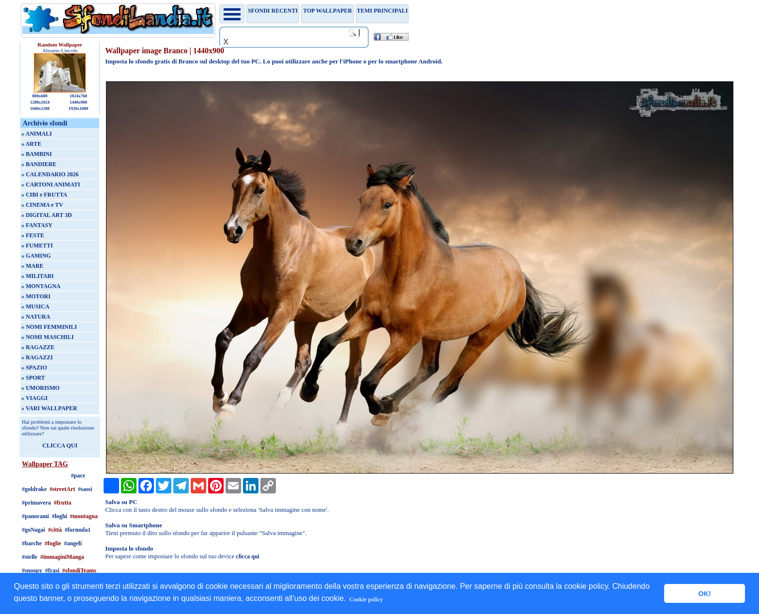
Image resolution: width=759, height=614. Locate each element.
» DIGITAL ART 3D (46, 215)
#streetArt (62, 489)
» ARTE (31, 143)
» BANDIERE (38, 164)
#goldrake (34, 489)
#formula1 (78, 529)
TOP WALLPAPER (327, 10)
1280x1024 (40, 102)
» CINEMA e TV (42, 204)
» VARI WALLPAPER (49, 408)
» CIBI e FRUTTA (44, 194)
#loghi (59, 516)
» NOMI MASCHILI (47, 337)
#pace (78, 475)
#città (55, 529)
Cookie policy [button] (366, 599)
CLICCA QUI (60, 445)
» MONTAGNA (41, 286)
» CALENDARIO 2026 (49, 174)
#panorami (35, 516)
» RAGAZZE (37, 347)
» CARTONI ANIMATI (50, 184)
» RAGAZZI (37, 357)
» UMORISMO (40, 387)
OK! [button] (704, 594)
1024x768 (78, 95)
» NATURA (35, 316)
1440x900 (78, 102)
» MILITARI (37, 276)
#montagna (84, 516)
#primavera (36, 502)
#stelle (29, 556)
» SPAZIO (34, 367)
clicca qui (247, 556)
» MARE (32, 265)
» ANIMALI (36, 133)
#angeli (73, 543)
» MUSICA (35, 306)
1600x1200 (40, 108)
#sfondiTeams (79, 570)
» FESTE (32, 235)
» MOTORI (35, 296)
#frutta (62, 502)
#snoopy (32, 570)
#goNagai (33, 529)
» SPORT (33, 377)
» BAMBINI (36, 154)
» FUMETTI (37, 245)
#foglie (53, 543)
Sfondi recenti (273, 10)
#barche (32, 543)
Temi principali (382, 10)
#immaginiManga (62, 556)
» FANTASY (36, 225)
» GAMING (36, 255)
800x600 (39, 95)
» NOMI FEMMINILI (49, 326)
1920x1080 (79, 108)
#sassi (85, 489)
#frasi (52, 570)
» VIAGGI (34, 398)
